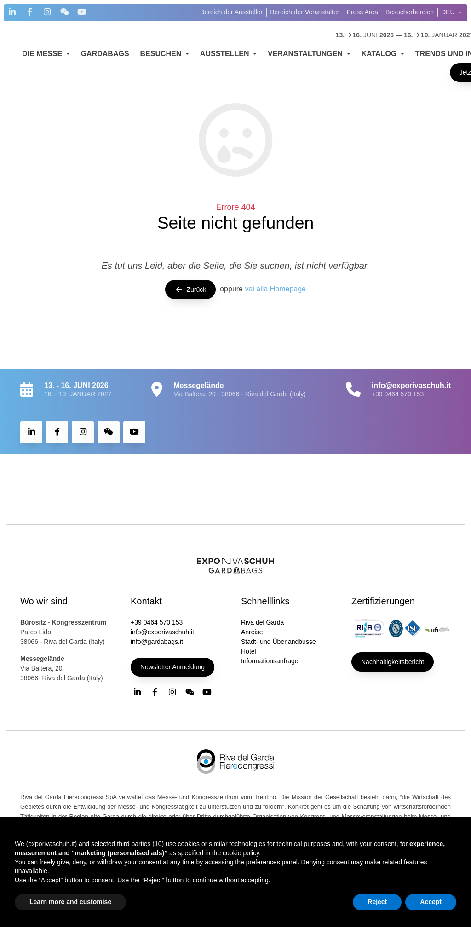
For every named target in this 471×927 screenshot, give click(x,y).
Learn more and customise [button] (70, 901)
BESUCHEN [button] (162, 54)
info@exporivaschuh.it (162, 632)
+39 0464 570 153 (398, 394)
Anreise (252, 632)
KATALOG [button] (380, 54)
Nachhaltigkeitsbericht (392, 662)
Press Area (362, 12)
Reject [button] (377, 901)
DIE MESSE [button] (43, 54)
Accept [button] (431, 901)
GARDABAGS (105, 54)
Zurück (190, 289)
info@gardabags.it (157, 641)
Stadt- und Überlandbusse (278, 641)
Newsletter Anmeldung (172, 667)
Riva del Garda (262, 622)
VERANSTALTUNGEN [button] (306, 54)
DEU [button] (448, 12)
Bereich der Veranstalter (304, 12)
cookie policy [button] (241, 853)
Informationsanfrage (270, 661)
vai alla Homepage (275, 289)
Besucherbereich (409, 12)
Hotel (248, 651)
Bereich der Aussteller (231, 12)
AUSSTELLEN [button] (225, 54)
